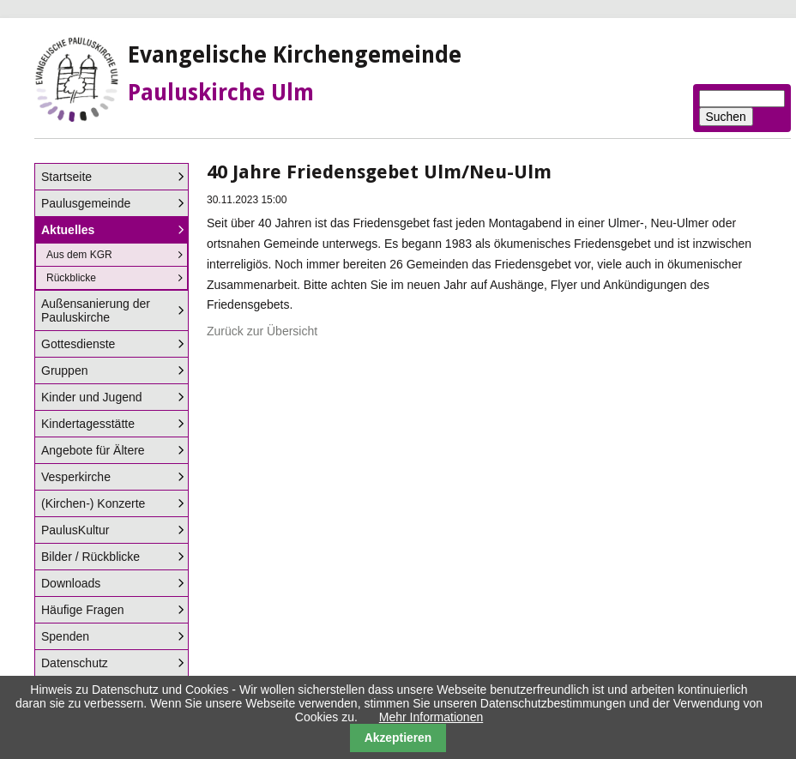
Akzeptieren (398, 737)
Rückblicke (71, 278)
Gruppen (64, 370)
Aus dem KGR (79, 255)
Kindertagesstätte (88, 424)
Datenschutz (74, 663)
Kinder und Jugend (91, 397)
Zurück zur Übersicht (262, 331)
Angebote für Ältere (93, 450)
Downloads (70, 583)
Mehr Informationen (431, 717)
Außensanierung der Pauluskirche (95, 310)
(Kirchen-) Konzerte (93, 503)
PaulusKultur (75, 530)
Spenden (65, 636)
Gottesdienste (78, 344)
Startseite (66, 177)
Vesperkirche (76, 477)
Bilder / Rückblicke (90, 556)
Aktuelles (67, 230)
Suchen (726, 116)
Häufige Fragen (82, 610)
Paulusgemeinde (85, 203)
